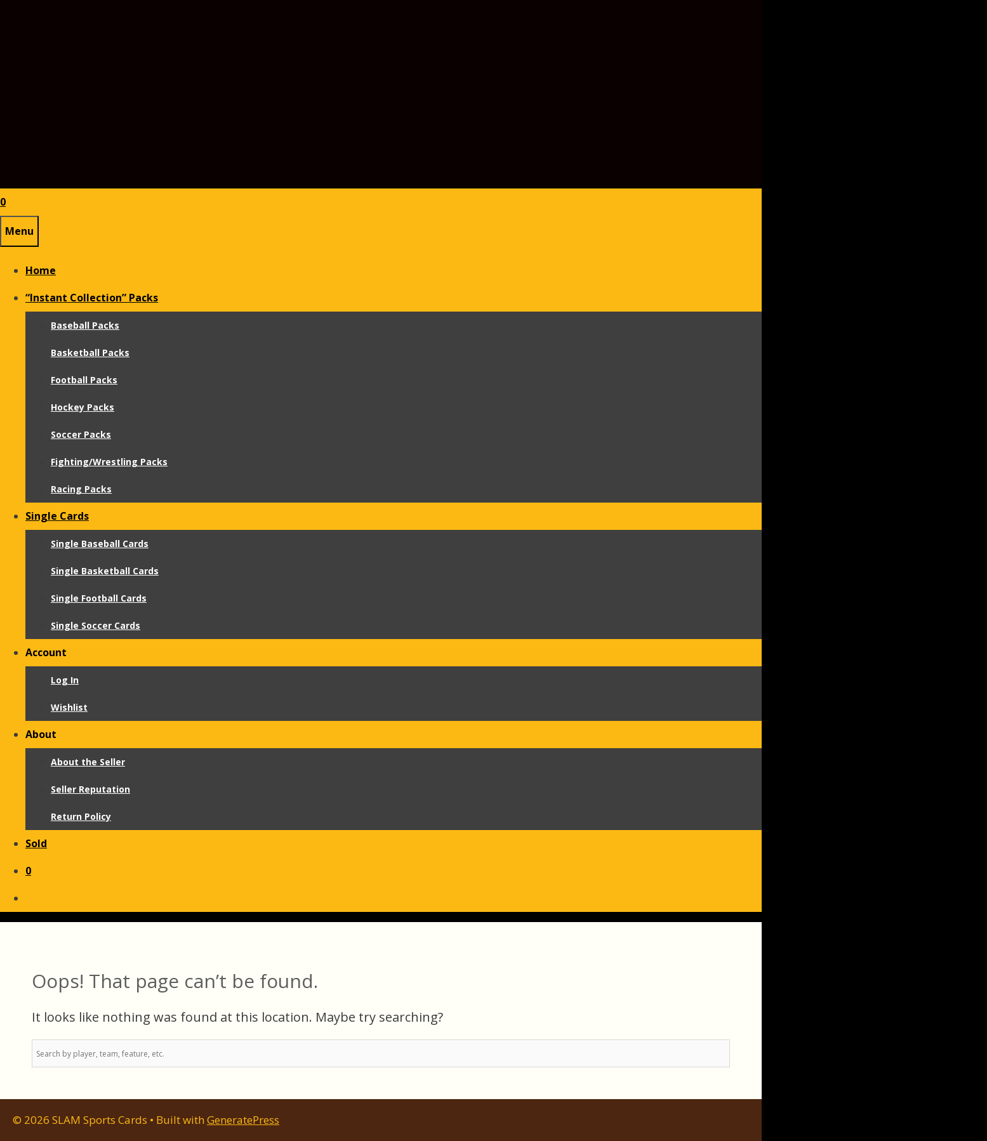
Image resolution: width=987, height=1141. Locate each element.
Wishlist (69, 707)
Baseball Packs (85, 325)
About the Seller (88, 762)
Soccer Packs (81, 434)
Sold (36, 843)
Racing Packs (81, 489)
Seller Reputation (90, 789)
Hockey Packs (82, 407)
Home (40, 270)
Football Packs (84, 380)
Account (46, 652)
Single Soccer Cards (95, 625)
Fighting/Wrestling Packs (109, 462)
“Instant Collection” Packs (91, 298)
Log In (65, 680)
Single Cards (57, 516)
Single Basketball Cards (105, 571)
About (40, 734)
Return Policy (81, 816)
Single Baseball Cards (100, 544)
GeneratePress (243, 1119)
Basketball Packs (90, 352)
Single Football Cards (99, 598)
